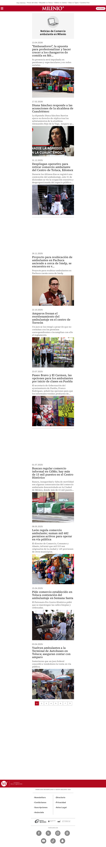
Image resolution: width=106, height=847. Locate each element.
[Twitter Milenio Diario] (48, 833)
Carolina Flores (85, 3)
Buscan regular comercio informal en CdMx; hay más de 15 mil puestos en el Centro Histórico (52, 473)
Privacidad (61, 802)
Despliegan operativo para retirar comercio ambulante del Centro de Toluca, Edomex (52, 167)
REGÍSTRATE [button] (100, 8)
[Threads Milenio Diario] (67, 833)
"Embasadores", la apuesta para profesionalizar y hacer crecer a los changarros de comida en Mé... (51, 50)
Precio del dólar (32, 3)
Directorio (60, 797)
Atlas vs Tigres (73, 3)
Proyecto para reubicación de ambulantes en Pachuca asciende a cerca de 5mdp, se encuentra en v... (52, 261)
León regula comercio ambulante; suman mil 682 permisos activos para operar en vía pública (52, 534)
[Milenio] (53, 8)
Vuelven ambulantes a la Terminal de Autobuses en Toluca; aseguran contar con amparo (51, 652)
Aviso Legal (61, 807)
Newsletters (40, 797)
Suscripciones (41, 807)
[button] (2, 9)
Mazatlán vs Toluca (46, 3)
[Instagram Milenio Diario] (57, 833)
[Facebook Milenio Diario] (39, 833)
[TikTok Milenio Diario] (53, 841)
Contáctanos (40, 802)
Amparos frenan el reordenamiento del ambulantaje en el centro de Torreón (51, 318)
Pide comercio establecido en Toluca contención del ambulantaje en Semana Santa (52, 595)
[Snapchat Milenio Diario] (62, 841)
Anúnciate (39, 812)
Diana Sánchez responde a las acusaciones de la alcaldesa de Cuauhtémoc (52, 108)
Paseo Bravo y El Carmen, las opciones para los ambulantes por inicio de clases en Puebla (52, 378)
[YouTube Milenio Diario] (43, 841)
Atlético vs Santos (60, 3)
